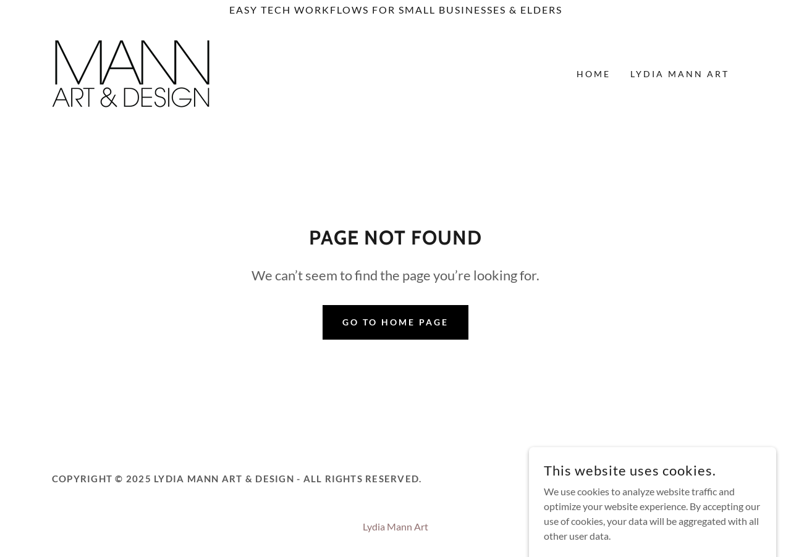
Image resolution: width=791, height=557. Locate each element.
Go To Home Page (395, 322)
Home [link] (594, 74)
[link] (131, 72)
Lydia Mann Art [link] (679, 74)
